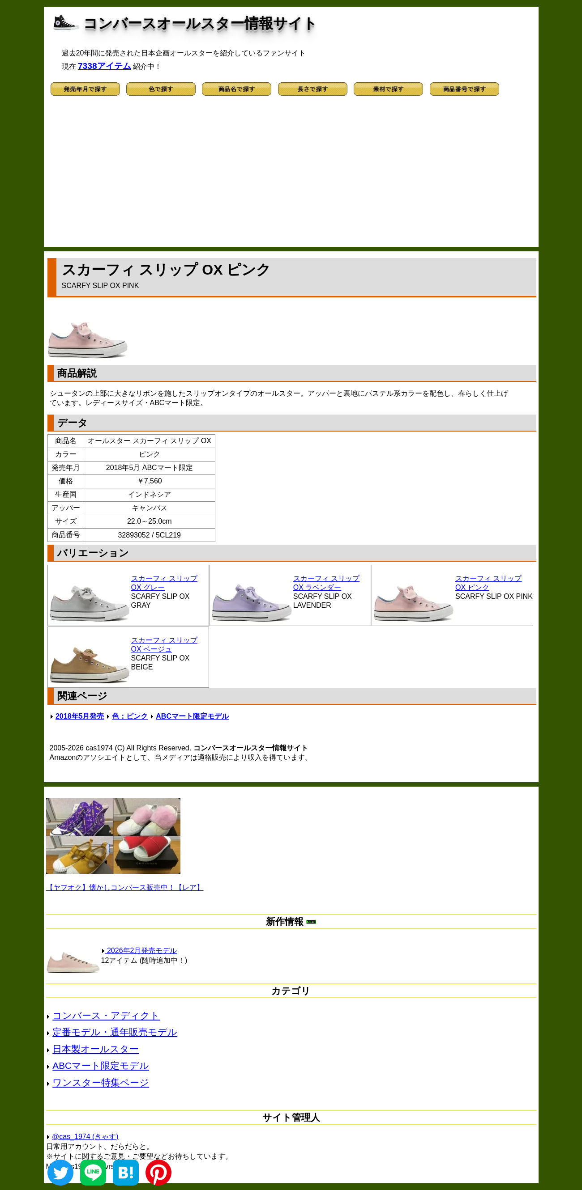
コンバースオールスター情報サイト (200, 23)
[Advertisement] (291, 175)
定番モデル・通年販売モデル (114, 1032)
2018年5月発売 (80, 716)
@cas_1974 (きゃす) (85, 1136)
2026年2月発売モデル (139, 950)
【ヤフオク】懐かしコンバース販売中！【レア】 (125, 887)
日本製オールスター (95, 1049)
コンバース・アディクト (106, 1015)
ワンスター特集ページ (100, 1082)
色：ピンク (130, 716)
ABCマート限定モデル (192, 716)
